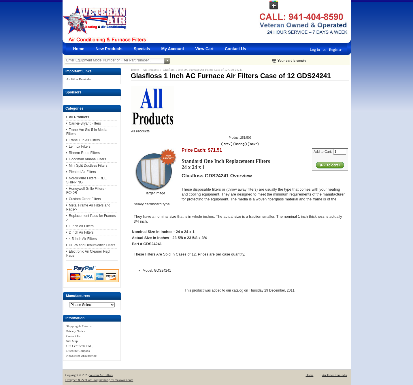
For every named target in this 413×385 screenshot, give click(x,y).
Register (335, 49)
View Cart (204, 48)
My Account (172, 48)
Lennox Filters (79, 146)
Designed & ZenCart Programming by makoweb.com (99, 380)
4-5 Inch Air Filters (83, 239)
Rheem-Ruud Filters (84, 153)
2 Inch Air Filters (81, 232)
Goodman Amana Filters (87, 159)
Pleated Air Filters (82, 172)
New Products (108, 48)
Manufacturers (78, 296)
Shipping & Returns (79, 326)
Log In (315, 49)
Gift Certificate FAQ (79, 346)
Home (78, 48)
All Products (151, 69)
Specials (142, 48)
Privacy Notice (75, 331)
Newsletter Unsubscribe (81, 355)
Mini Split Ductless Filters (88, 166)
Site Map (72, 341)
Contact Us (235, 48)
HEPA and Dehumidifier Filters (92, 245)
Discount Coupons (78, 350)
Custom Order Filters (85, 199)
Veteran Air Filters (101, 375)
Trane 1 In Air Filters (84, 140)
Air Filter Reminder (78, 79)
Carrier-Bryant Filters (85, 123)
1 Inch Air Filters (81, 226)
